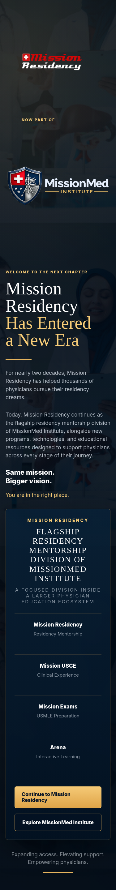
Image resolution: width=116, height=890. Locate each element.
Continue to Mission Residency (46, 797)
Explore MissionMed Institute (58, 822)
